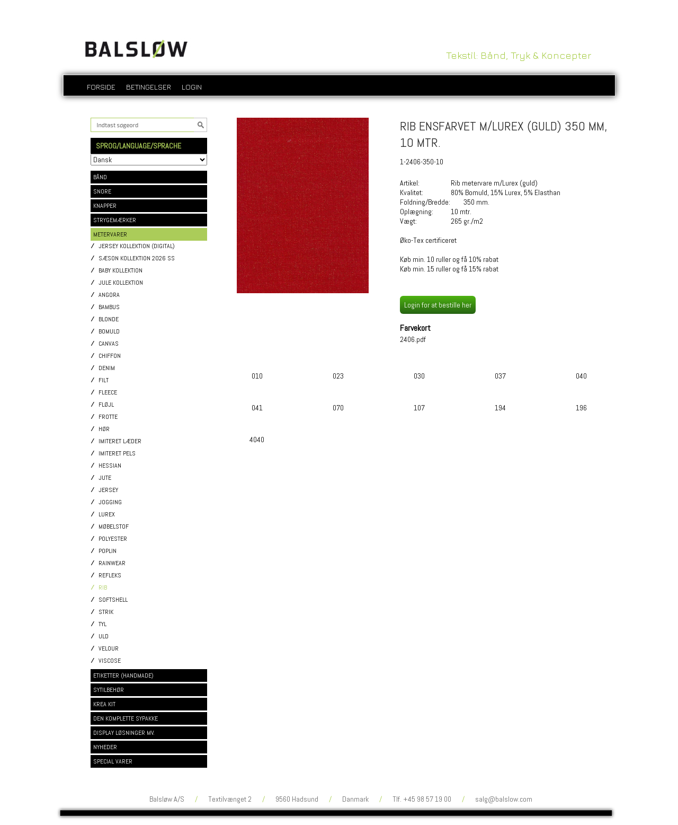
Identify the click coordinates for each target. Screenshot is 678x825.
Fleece (108, 393)
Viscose (110, 661)
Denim (107, 368)
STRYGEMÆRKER (114, 220)
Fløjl (106, 405)
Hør (104, 429)
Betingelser (148, 86)
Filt (104, 380)
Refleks (110, 576)
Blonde (109, 319)
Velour (109, 649)
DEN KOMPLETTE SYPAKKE (125, 718)
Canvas (109, 344)
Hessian (110, 466)
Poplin (108, 551)
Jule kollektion (121, 283)
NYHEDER (105, 747)
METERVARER (110, 234)
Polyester (113, 539)
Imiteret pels (117, 454)
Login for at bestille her (437, 305)
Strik (106, 612)
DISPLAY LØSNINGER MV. (124, 733)
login (192, 86)
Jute (105, 478)
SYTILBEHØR (108, 690)
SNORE (102, 191)
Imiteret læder (120, 441)
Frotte (108, 417)
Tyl (102, 624)
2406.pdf (413, 339)
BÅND (100, 177)
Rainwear (112, 563)
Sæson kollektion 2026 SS (137, 258)
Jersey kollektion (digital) (137, 246)
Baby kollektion (120, 271)
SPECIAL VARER (112, 761)
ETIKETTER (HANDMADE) (123, 675)
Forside (101, 86)
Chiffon (110, 356)
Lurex (107, 515)
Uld (104, 636)
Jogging (110, 502)
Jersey (108, 490)
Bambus (109, 307)
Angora (109, 295)
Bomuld (109, 332)
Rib (103, 588)
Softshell (113, 600)
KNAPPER (105, 205)
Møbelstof (114, 527)
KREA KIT (104, 704)
